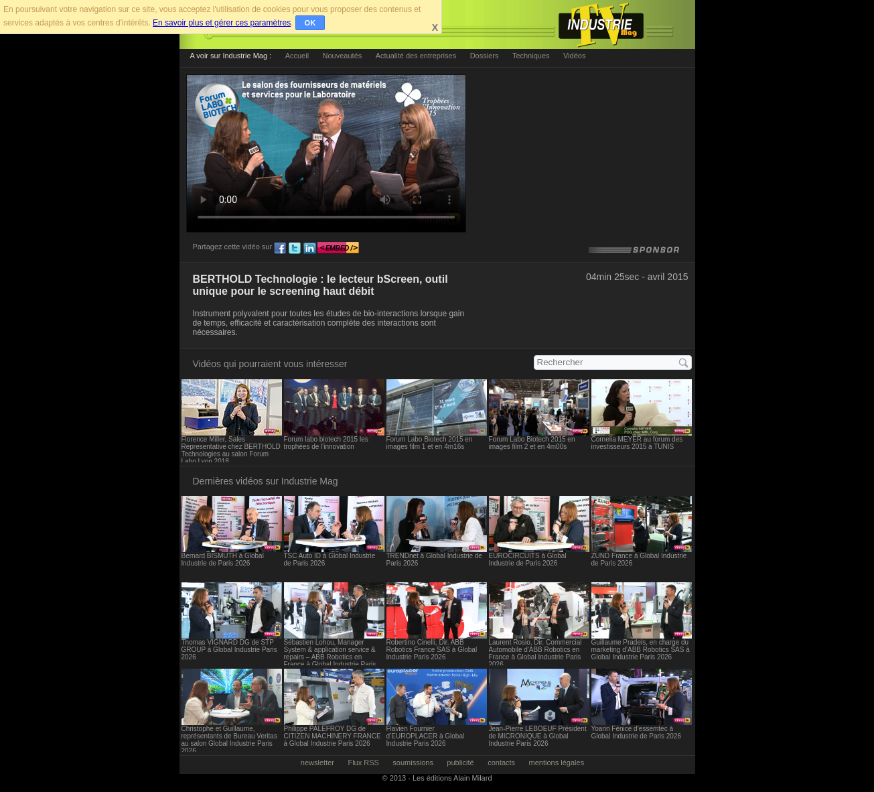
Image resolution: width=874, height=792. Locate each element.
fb (280, 248)
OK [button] (310, 23)
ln (309, 248)
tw (294, 248)
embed (338, 248)
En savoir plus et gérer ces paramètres (222, 22)
